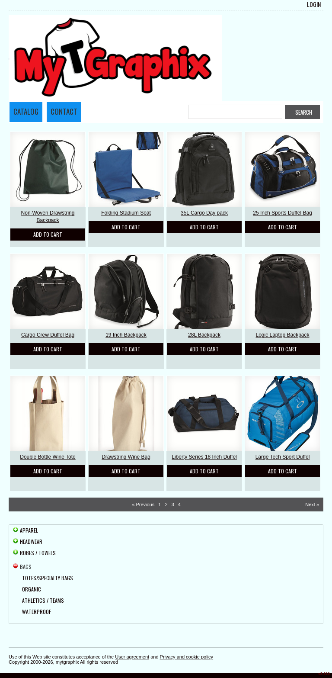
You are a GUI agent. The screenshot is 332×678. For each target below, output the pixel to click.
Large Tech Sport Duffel (282, 457)
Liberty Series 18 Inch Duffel (204, 457)
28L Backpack (204, 335)
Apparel (29, 530)
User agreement (132, 656)
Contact (64, 111)
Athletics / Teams (43, 600)
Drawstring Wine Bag (126, 457)
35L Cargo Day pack (204, 213)
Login (314, 4)
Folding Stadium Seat (126, 213)
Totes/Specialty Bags (47, 578)
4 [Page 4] (179, 504)
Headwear (31, 541)
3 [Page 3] (173, 504)
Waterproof (36, 611)
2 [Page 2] (166, 504)
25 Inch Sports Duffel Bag (282, 213)
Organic (31, 589)
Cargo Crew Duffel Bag (47, 335)
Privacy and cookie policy (187, 656)
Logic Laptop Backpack (282, 335)
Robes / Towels (38, 552)
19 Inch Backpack (126, 335)
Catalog (25, 111)
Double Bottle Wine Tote (48, 457)
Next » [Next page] (312, 504)
